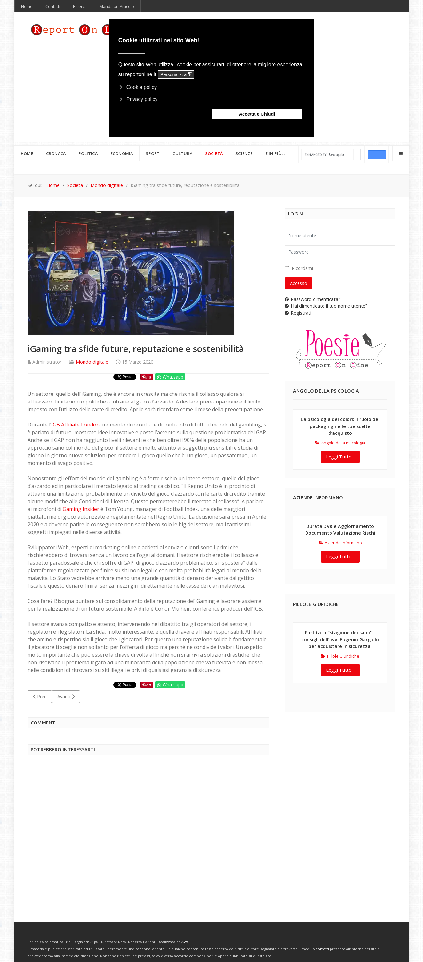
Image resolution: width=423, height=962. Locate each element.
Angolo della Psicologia (340, 443)
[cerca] (327, 155)
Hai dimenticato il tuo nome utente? (326, 306)
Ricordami (302, 268)
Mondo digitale (92, 362)
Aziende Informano (340, 542)
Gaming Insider (81, 508)
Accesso (298, 283)
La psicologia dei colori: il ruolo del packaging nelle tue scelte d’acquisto (340, 426)
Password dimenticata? (312, 299)
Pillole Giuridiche (340, 656)
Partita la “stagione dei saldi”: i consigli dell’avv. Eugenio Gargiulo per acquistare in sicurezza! (340, 639)
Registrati (298, 313)
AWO (185, 942)
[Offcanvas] (400, 153)
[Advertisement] (148, 836)
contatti (322, 949)
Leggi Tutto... (340, 457)
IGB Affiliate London (75, 424)
